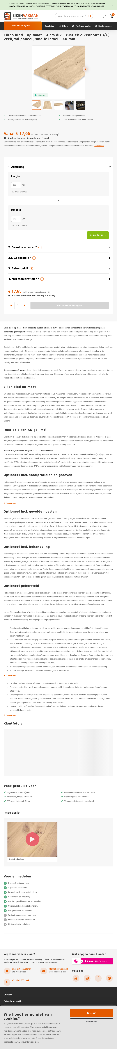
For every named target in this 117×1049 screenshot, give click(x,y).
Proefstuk (49, 27)
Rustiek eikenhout (16, 860)
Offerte (65, 27)
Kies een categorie (23, 27)
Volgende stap (96, 236)
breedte (16, 211)
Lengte (15, 178)
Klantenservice (105, 27)
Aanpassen (91, 1022)
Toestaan (91, 1013)
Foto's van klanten (83, 27)
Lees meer (99, 147)
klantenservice (51, 963)
